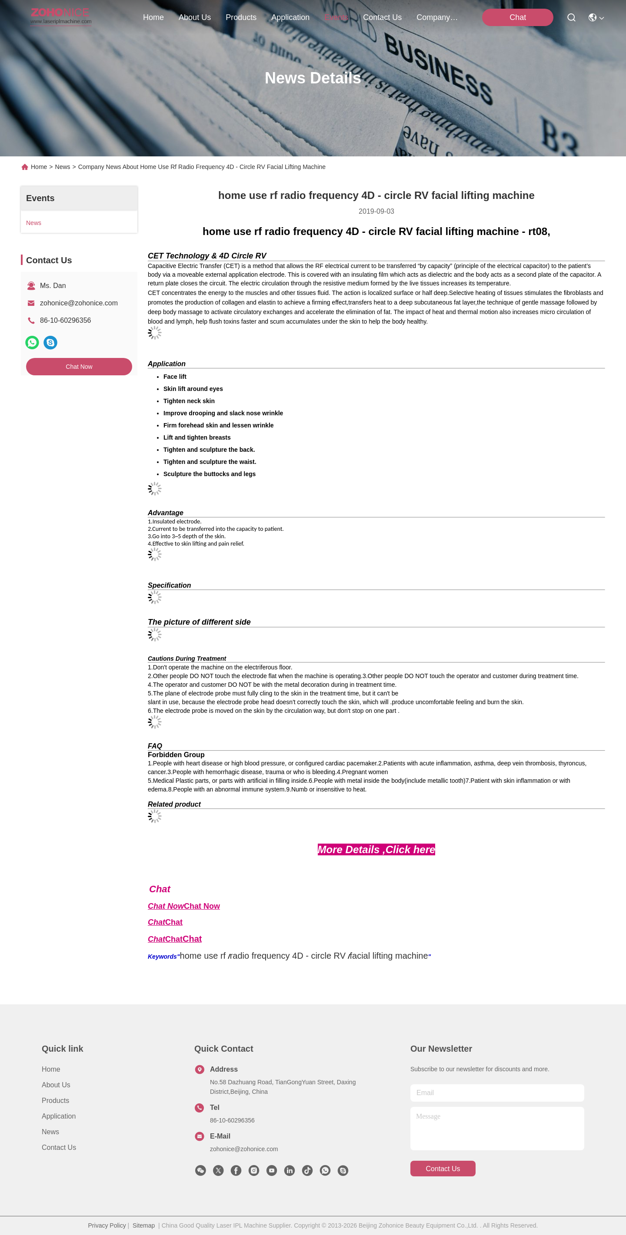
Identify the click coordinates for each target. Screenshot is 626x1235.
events (336, 17)
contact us (382, 17)
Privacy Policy (107, 1225)
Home (153, 17)
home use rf (203, 955)
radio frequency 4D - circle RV (288, 955)
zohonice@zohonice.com (79, 303)
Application (59, 1116)
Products (55, 1100)
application (290, 17)
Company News (437, 17)
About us (56, 1085)
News (62, 166)
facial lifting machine (389, 955)
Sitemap (144, 1225)
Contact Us (59, 1147)
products (241, 17)
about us (195, 17)
